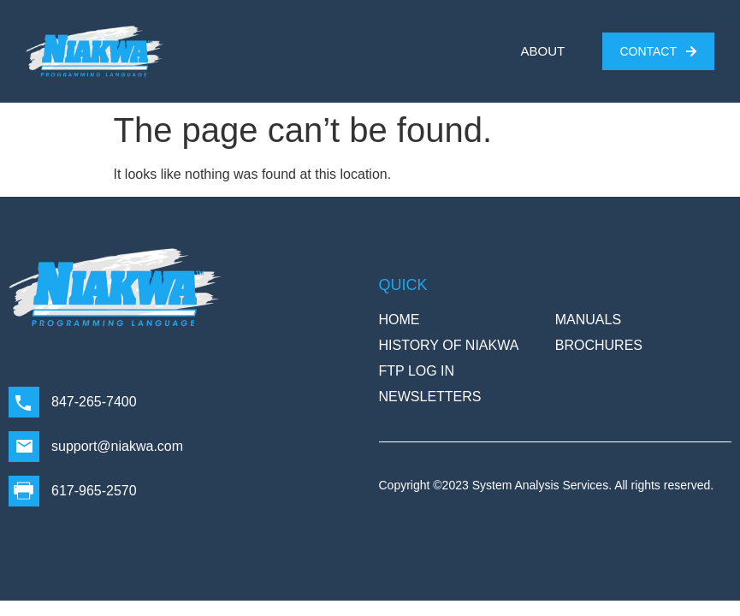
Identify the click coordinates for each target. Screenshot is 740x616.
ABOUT (543, 51)
